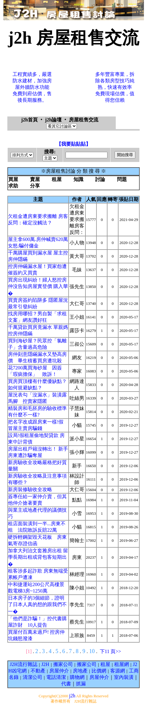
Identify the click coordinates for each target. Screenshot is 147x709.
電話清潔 (56, 677)
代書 (66, 683)
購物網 (77, 677)
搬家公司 (63, 664)
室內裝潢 (124, 677)
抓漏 (81, 683)
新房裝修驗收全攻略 (30, 489)
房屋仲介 (59, 670)
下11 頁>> (110, 651)
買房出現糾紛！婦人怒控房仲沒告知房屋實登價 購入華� (38, 286)
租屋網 (121, 664)
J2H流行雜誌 (23, 664)
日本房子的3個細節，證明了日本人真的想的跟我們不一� (37, 604)
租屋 (105, 664)
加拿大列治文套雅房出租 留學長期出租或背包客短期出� (38, 557)
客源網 (117, 670)
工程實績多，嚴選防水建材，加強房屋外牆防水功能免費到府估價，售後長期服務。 (32, 87)
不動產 (38, 670)
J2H (45, 664)
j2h (72, 695)
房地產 (80, 670)
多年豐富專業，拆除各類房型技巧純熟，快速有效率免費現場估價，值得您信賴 (114, 87)
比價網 (99, 670)
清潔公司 (32, 677)
